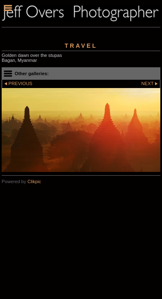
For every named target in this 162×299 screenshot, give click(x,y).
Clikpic (34, 181)
